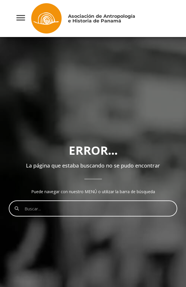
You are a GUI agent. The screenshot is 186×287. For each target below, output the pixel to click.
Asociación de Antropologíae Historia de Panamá (101, 18)
